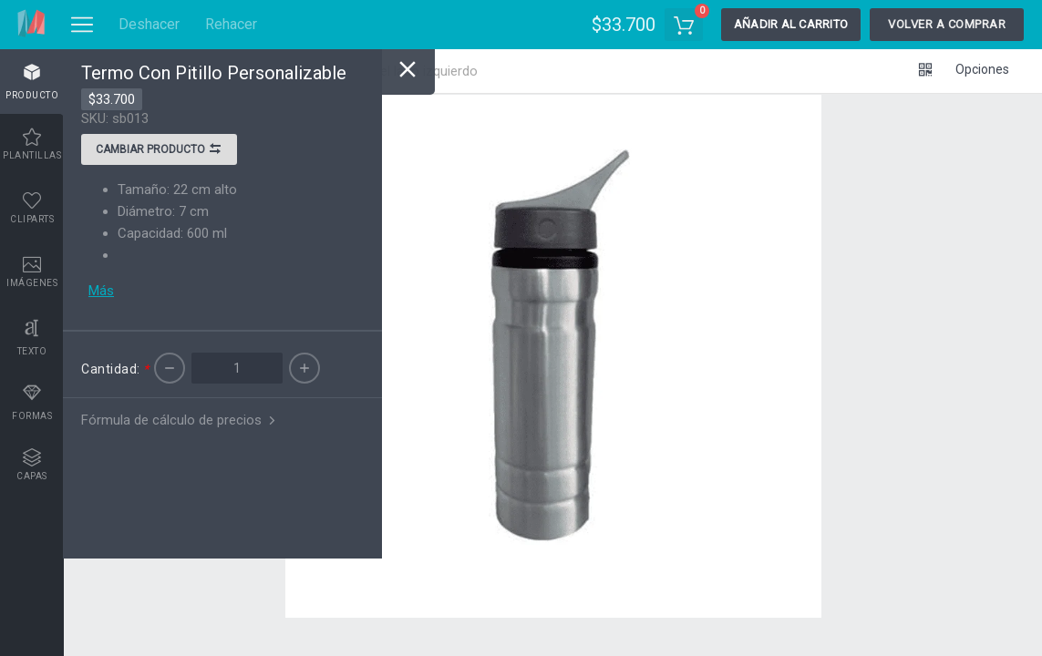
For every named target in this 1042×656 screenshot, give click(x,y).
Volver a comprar (947, 24)
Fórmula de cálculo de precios (180, 420)
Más (101, 290)
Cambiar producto (159, 151)
